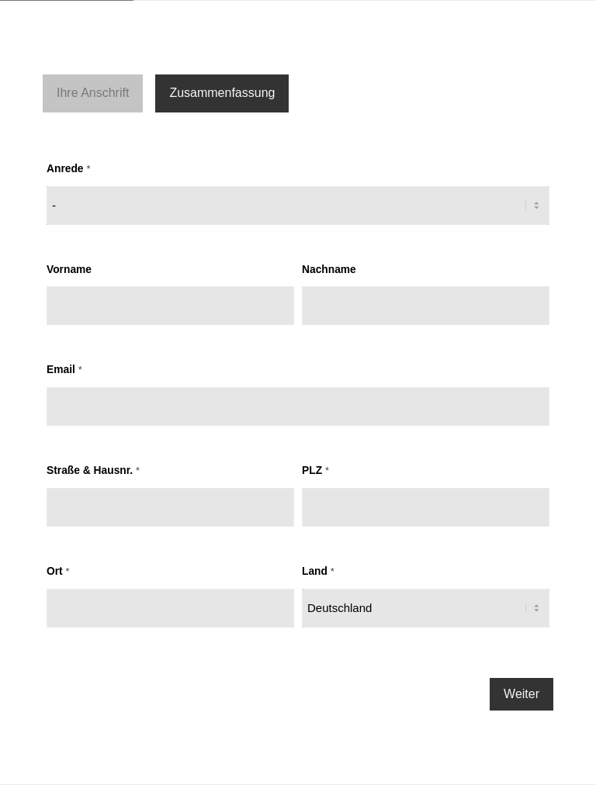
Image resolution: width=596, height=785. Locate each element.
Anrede (68, 169)
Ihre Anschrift (93, 92)
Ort (58, 571)
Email (64, 369)
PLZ (315, 470)
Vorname (69, 269)
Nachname (329, 269)
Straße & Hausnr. (93, 470)
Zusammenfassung (222, 92)
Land (318, 571)
